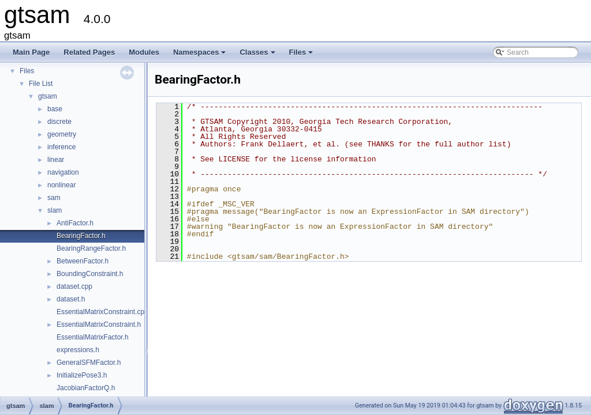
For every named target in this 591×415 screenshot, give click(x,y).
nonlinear (61, 185)
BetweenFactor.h (83, 261)
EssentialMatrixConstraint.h (99, 324)
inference (61, 147)
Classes (258, 55)
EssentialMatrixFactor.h (93, 337)
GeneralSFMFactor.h (89, 363)
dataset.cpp (74, 286)
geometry (61, 134)
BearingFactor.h (81, 236)
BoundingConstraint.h (90, 274)
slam (54, 210)
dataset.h (71, 299)
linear (55, 160)
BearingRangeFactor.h (91, 248)
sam (54, 198)
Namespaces (200, 55)
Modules (144, 52)
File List (41, 84)
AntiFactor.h (75, 223)
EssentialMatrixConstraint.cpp (102, 312)
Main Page (31, 52)
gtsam (47, 96)
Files (302, 55)
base (54, 109)
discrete (59, 122)
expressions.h (78, 350)
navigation (63, 172)
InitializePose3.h (82, 375)
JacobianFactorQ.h (86, 388)
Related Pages (89, 52)
